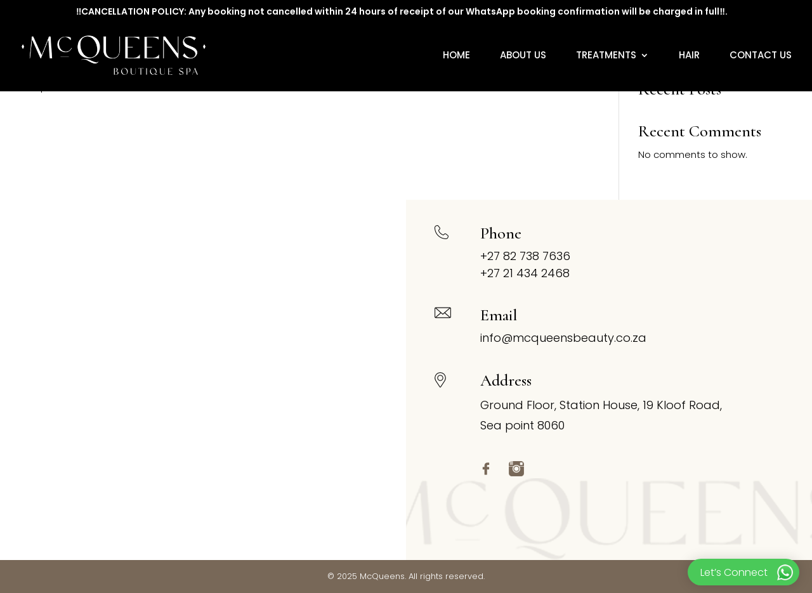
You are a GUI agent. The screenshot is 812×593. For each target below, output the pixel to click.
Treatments (606, 56)
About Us (523, 56)
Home (456, 56)
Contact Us (761, 56)
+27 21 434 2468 (525, 273)
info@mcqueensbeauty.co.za (563, 338)
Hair (689, 56)
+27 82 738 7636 (525, 256)
